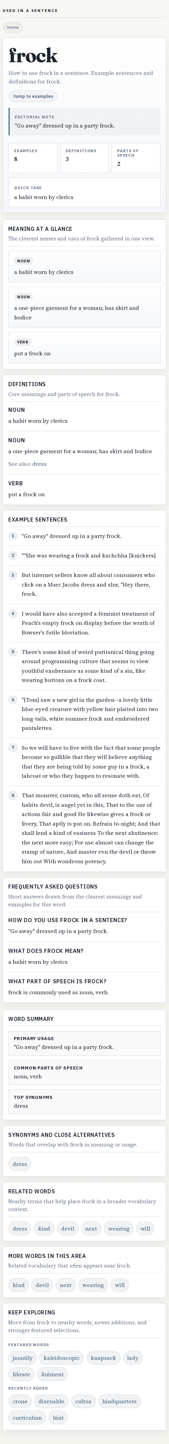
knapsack (103, 1358)
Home (13, 27)
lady (132, 1358)
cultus (83, 1401)
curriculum (27, 1417)
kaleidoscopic (62, 1358)
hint (58, 1417)
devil (67, 1228)
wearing (118, 1228)
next (91, 1228)
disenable (51, 1401)
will (145, 1228)
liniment (52, 1374)
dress (39, 464)
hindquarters (119, 1401)
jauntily (23, 1358)
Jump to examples (33, 96)
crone (20, 1401)
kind (44, 1228)
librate (21, 1374)
